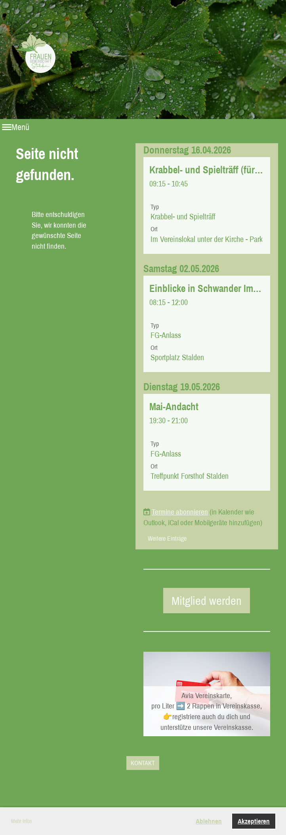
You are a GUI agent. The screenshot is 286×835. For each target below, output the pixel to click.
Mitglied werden (207, 600)
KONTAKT (143, 762)
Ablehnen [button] (209, 820)
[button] (206, 205)
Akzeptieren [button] (254, 820)
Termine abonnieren (180, 512)
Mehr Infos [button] (21, 821)
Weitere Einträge (167, 538)
